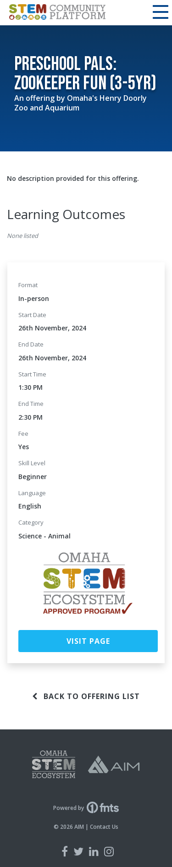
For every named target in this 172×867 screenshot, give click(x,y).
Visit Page (88, 641)
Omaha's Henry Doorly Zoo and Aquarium (80, 103)
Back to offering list (86, 696)
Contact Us (104, 827)
